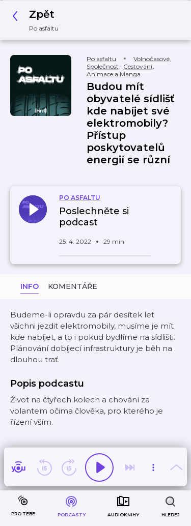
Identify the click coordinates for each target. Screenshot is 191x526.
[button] (38, 20)
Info (29, 286)
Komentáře (72, 286)
